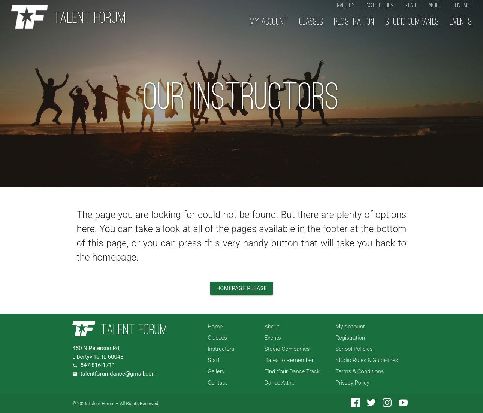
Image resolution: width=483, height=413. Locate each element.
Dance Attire (280, 382)
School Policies (353, 349)
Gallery (346, 5)
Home (215, 326)
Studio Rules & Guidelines (366, 360)
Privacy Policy (352, 382)
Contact (462, 5)
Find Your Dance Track (292, 371)
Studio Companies (412, 22)
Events (461, 22)
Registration (354, 22)
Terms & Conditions (359, 371)
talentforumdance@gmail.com (119, 373)
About (435, 5)
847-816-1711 (98, 365)
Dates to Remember (289, 360)
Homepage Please (241, 288)
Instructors (379, 5)
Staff (411, 5)
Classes (311, 22)
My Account (269, 22)
